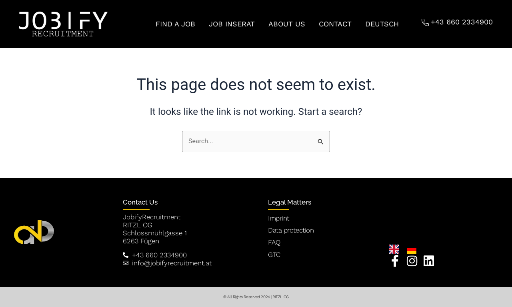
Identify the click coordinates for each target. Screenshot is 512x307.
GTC (274, 255)
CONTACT (335, 24)
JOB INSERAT (232, 24)
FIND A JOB (175, 24)
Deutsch (382, 24)
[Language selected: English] (406, 249)
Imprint (278, 218)
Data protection (291, 230)
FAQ (274, 242)
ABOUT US (286, 24)
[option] (413, 249)
